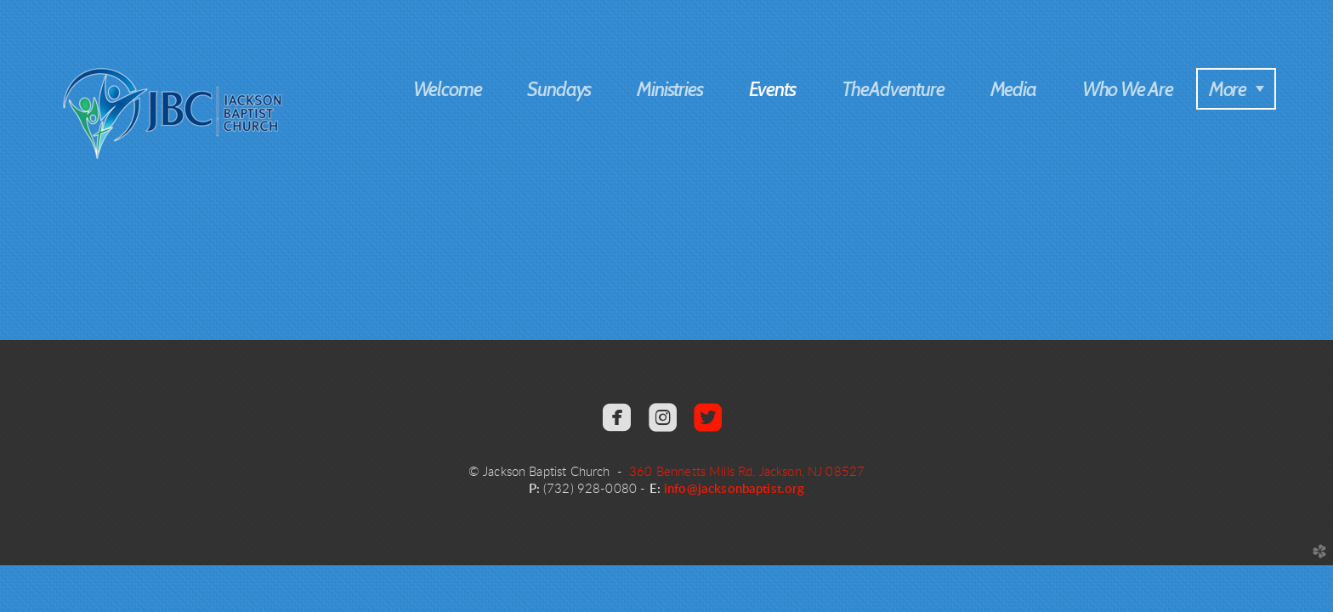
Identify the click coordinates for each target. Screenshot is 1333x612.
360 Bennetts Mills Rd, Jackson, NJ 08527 (747, 472)
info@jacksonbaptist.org (734, 489)
